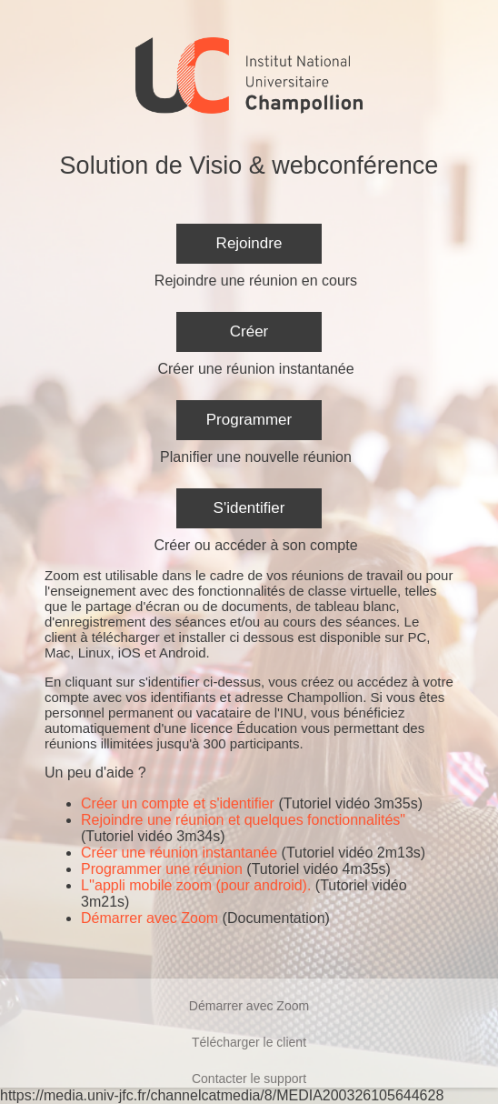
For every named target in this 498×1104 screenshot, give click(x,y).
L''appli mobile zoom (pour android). (196, 885)
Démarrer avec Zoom (149, 918)
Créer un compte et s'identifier (177, 803)
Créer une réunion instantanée (179, 852)
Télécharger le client (249, 1042)
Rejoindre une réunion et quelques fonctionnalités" (243, 820)
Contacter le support (249, 1078)
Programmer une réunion (162, 869)
